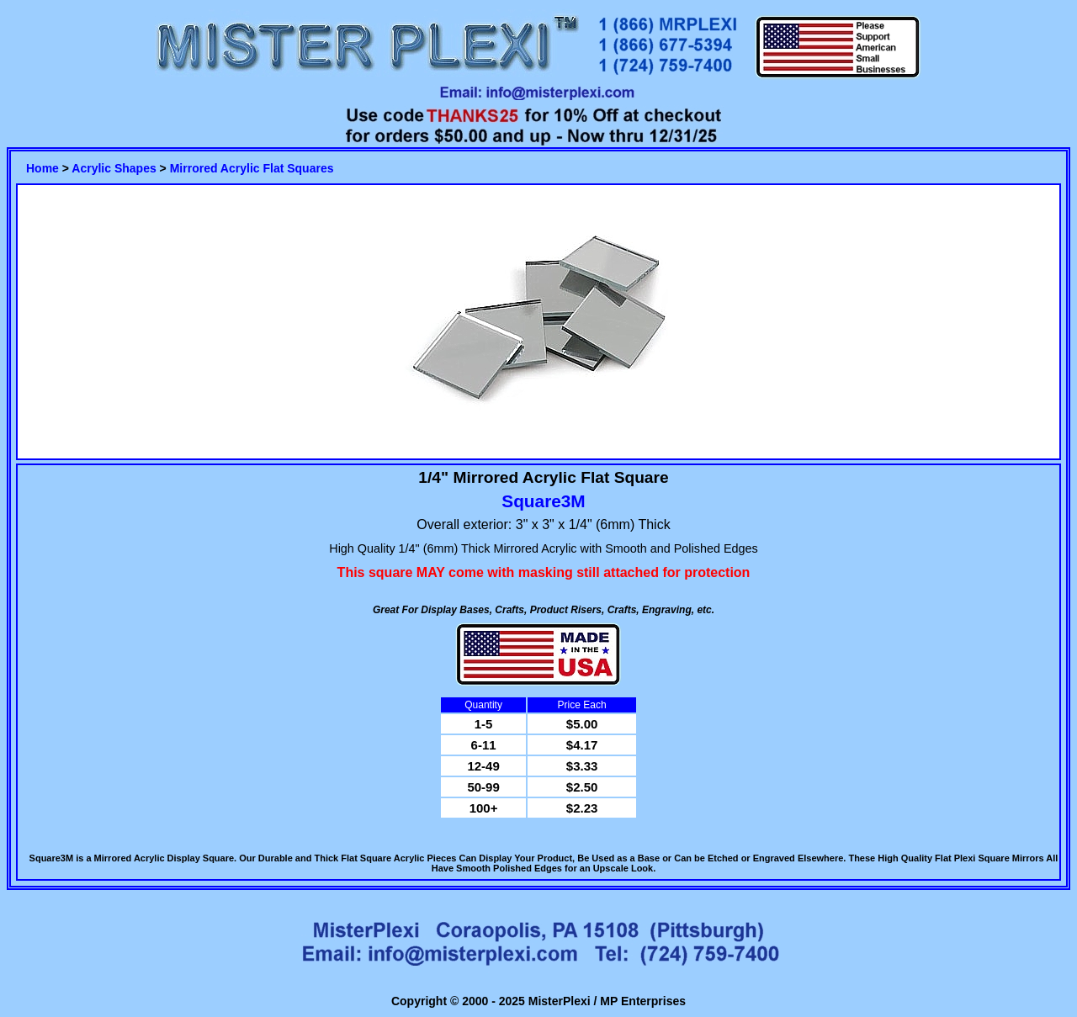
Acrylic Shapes (114, 168)
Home (42, 168)
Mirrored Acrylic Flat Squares (252, 168)
